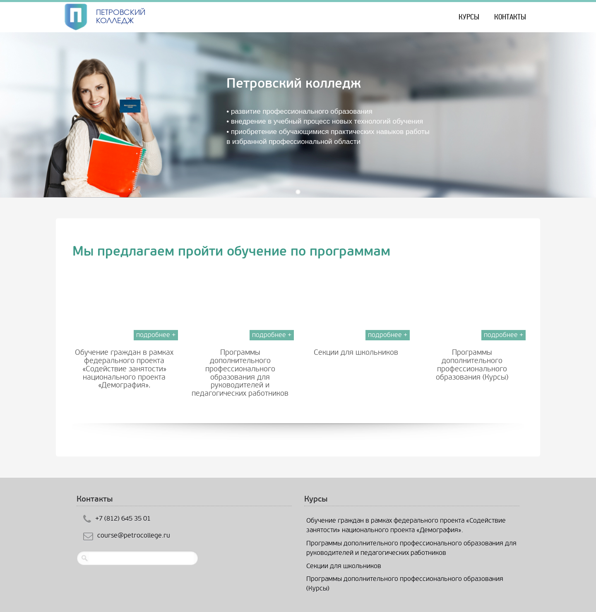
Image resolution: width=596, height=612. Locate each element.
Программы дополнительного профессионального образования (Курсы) (472, 364)
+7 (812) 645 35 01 (123, 518)
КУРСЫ (469, 17)
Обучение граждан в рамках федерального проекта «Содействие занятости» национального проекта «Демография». (124, 369)
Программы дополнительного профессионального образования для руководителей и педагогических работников (240, 373)
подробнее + (155, 335)
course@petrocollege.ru (133, 535)
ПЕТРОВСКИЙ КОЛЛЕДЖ (120, 16)
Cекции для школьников (356, 352)
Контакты (510, 17)
